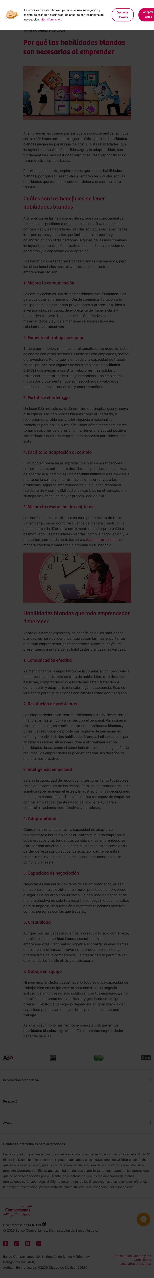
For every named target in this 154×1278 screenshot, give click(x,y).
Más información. (51, 19)
